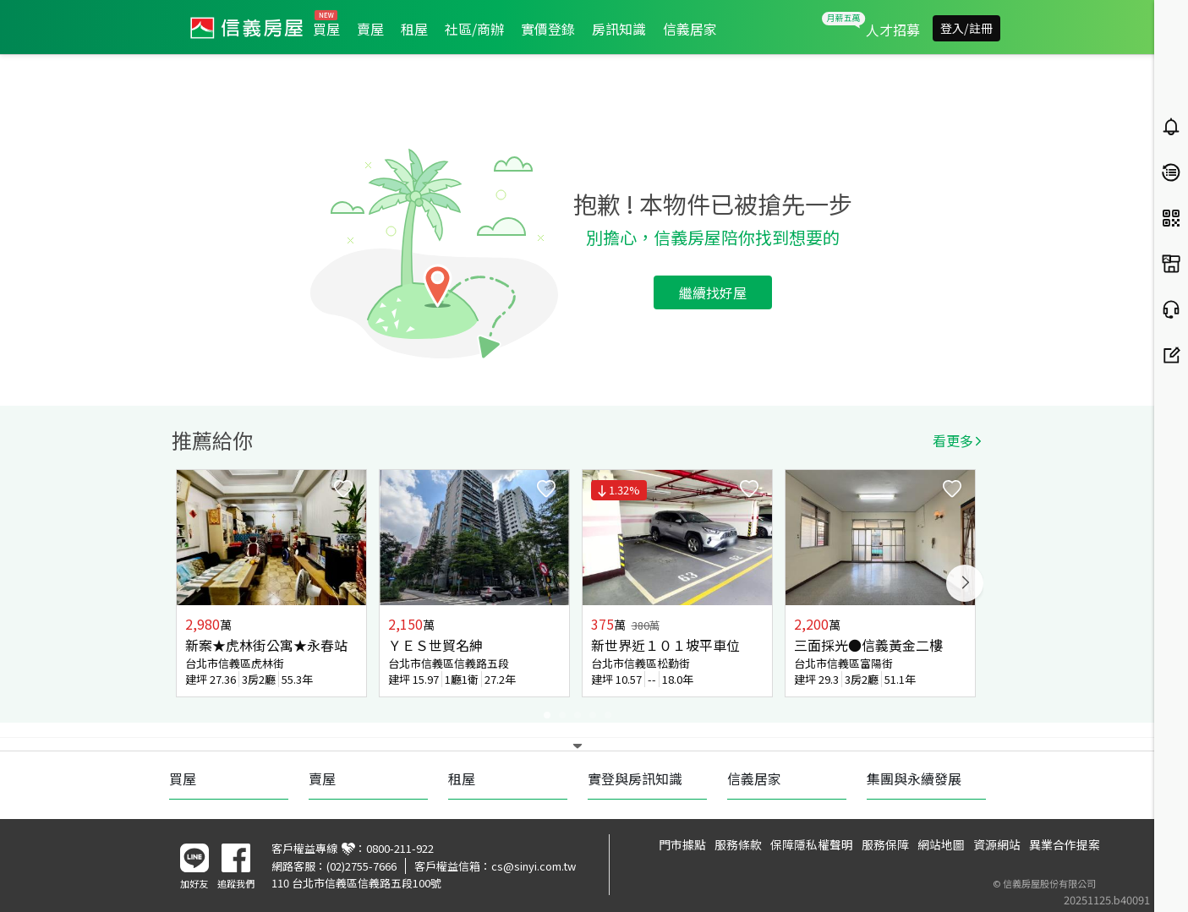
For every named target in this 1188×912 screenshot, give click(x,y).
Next (964, 583)
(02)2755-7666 (361, 866)
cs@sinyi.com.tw (533, 866)
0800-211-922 (400, 848)
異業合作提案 (1064, 844)
